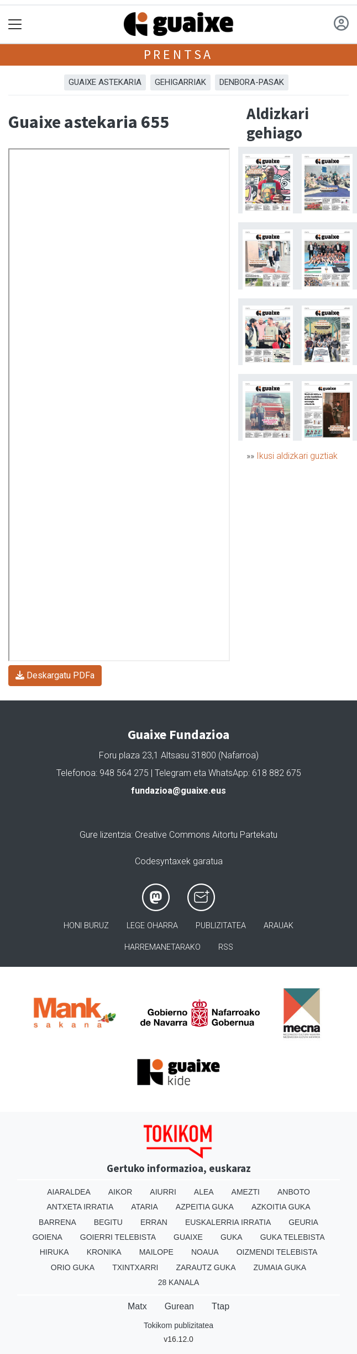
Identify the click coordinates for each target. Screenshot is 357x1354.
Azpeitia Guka (205, 1206)
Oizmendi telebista (277, 1252)
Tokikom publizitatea (178, 1325)
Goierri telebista (118, 1237)
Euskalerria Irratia (228, 1222)
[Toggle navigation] (15, 24)
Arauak (278, 925)
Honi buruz (86, 925)
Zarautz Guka (205, 1267)
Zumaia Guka (280, 1267)
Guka (232, 1237)
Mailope (156, 1252)
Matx (137, 1306)
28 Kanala (179, 1282)
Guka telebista (292, 1237)
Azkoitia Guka (281, 1206)
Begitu (108, 1222)
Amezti (246, 1191)
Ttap (220, 1306)
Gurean (179, 1306)
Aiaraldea (69, 1191)
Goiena (47, 1237)
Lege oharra (152, 925)
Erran (153, 1222)
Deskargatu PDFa (55, 675)
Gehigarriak (180, 82)
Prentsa (179, 54)
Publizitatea (221, 925)
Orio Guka (73, 1267)
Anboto (293, 1191)
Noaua (205, 1252)
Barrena (57, 1222)
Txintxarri (135, 1267)
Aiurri (163, 1191)
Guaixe (188, 1237)
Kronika (104, 1252)
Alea (204, 1191)
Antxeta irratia (80, 1206)
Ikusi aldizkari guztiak (297, 456)
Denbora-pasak (251, 82)
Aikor (120, 1191)
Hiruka (54, 1252)
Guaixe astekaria (105, 82)
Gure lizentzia (105, 834)
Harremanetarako (162, 947)
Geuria (303, 1222)
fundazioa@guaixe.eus (178, 790)
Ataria (144, 1206)
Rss (225, 947)
